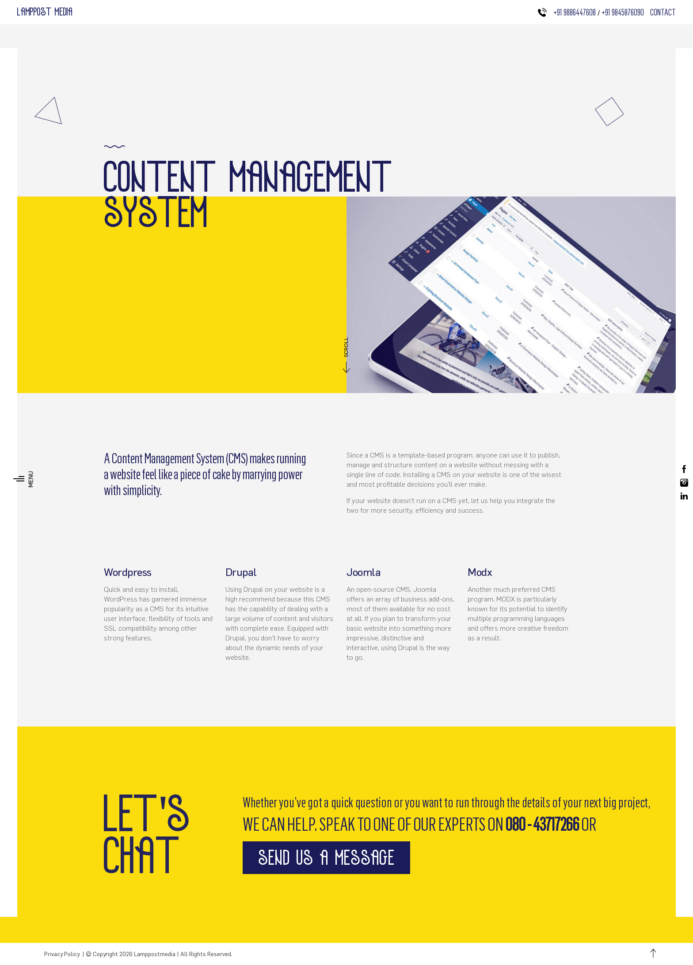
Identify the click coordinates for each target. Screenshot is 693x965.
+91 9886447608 (574, 12)
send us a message (326, 857)
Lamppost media (45, 11)
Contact (663, 12)
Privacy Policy (62, 954)
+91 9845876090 (625, 12)
